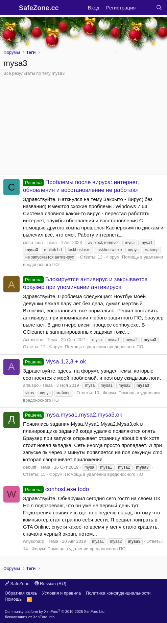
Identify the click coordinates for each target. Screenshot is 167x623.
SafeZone (17, 583)
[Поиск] (159, 7)
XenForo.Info (44, 617)
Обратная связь (21, 593)
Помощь (13, 599)
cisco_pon (33, 242)
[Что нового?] (145, 7)
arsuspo (31, 385)
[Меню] (9, 8)
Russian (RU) (50, 583)
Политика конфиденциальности (118, 593)
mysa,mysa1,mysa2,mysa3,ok (72, 414)
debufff (29, 467)
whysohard (33, 541)
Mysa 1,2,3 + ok (54, 361)
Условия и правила (61, 593)
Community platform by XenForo (55, 611)
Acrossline (33, 339)
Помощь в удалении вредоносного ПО (104, 346)
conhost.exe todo (56, 489)
